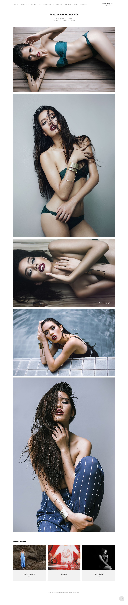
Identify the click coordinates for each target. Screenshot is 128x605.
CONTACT (83, 4)
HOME (16, 4)
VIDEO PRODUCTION (63, 4)
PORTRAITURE (36, 4)
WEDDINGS (25, 4)
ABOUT (75, 4)
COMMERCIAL (49, 4)
